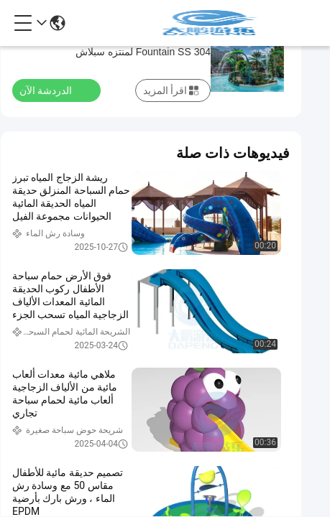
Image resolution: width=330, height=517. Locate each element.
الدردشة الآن (54, 90)
